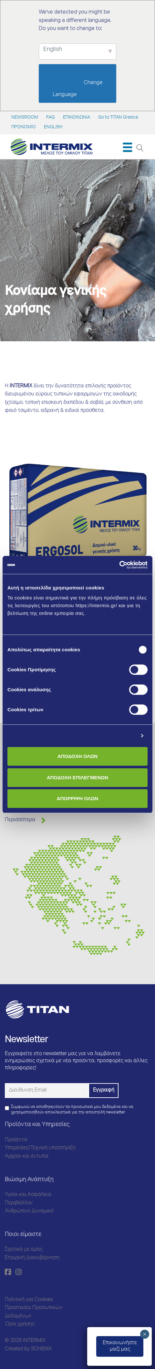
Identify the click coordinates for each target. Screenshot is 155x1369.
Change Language (78, 89)
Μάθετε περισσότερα (32, 621)
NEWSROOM (24, 117)
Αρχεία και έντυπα (26, 1156)
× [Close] (144, 1334)
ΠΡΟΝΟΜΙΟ (23, 127)
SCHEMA (41, 1349)
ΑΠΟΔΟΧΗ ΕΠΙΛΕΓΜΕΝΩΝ (77, 777)
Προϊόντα (16, 1140)
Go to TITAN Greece (118, 117)
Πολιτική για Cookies (29, 1300)
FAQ (50, 117)
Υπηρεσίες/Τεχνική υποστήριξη (40, 1148)
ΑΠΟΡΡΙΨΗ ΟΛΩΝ (77, 798)
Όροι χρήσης (20, 1324)
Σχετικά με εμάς (24, 1249)
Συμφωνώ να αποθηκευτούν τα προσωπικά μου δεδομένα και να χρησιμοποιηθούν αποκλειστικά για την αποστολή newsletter (72, 1110)
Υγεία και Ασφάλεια (28, 1195)
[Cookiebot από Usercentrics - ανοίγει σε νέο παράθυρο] (119, 565)
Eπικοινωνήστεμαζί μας (120, 1346)
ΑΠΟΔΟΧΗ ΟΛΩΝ (77, 756)
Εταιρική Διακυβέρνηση (32, 1258)
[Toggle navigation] (127, 147)
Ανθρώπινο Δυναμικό (29, 1211)
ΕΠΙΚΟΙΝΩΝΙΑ (76, 117)
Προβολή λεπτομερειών (107, 736)
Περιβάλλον (19, 1203)
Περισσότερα (20, 820)
